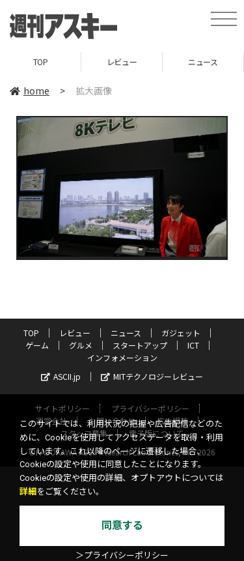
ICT (193, 345)
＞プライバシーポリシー (122, 555)
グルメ (80, 345)
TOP (40, 61)
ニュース (202, 61)
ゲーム (37, 345)
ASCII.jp (61, 376)
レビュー (122, 61)
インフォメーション (122, 357)
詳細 (28, 491)
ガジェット (180, 332)
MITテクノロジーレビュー (152, 376)
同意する (122, 525)
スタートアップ (140, 345)
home (29, 90)
